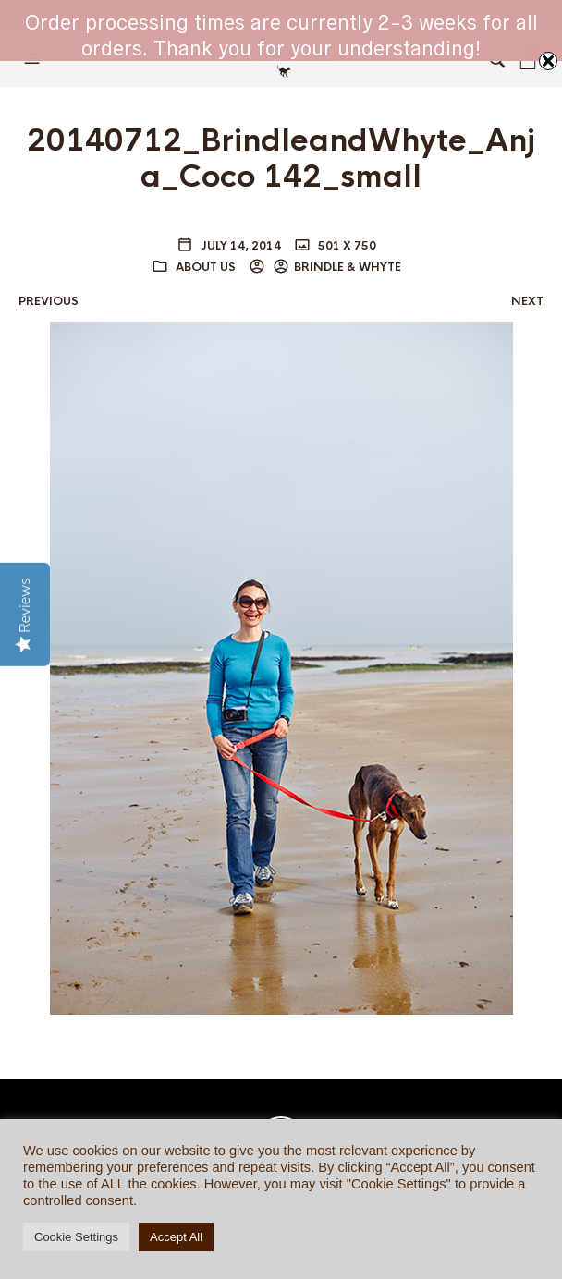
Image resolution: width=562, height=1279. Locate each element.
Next (527, 301)
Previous (48, 301)
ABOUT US (206, 267)
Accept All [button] (176, 1237)
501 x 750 (345, 245)
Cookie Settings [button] (76, 1237)
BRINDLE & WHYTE (347, 267)
